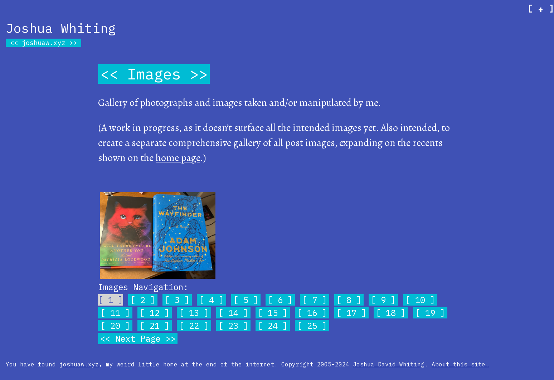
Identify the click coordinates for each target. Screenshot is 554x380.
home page (178, 158)
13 (194, 312)
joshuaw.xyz (43, 43)
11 (115, 312)
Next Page (137, 338)
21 (155, 325)
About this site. (460, 364)
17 (351, 312)
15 (273, 312)
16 (312, 312)
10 (420, 300)
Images (154, 74)
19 (430, 312)
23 (233, 325)
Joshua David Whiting (388, 364)
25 (312, 325)
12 (155, 312)
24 (273, 325)
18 (391, 312)
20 (115, 325)
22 (194, 325)
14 (233, 312)
